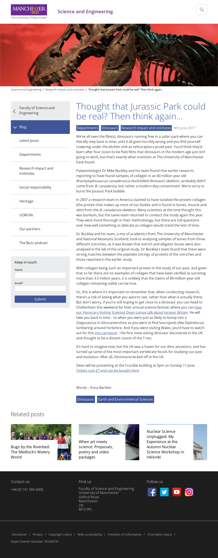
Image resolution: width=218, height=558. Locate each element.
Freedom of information (125, 534)
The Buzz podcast (33, 242)
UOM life (26, 215)
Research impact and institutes (36, 171)
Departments (30, 154)
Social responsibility (35, 187)
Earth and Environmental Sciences (125, 399)
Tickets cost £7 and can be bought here (107, 370)
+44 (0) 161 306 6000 (27, 489)
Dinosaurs (110, 128)
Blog (22, 126)
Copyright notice (60, 534)
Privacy (38, 534)
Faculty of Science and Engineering (37, 110)
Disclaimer (19, 534)
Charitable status (160, 534)
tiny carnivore (106, 333)
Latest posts (29, 140)
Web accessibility (90, 534)
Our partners (29, 229)
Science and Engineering (26, 89)
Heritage (26, 201)
